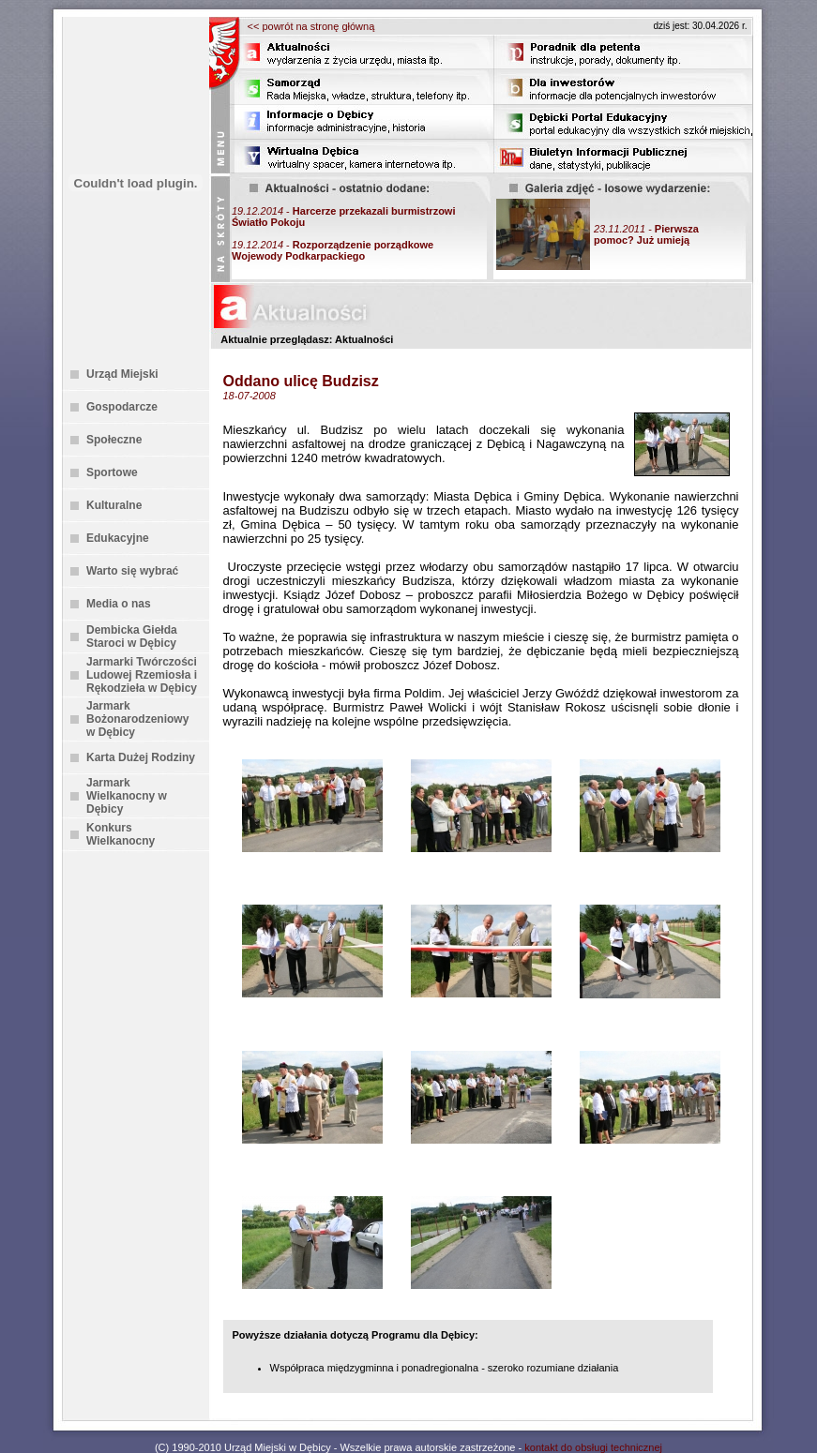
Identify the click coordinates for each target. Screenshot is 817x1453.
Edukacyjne (117, 538)
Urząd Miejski (122, 374)
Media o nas (118, 603)
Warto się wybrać (132, 570)
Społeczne (114, 439)
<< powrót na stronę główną (311, 26)
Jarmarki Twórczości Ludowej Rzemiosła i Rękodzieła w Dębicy (141, 675)
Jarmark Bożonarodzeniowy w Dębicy (137, 719)
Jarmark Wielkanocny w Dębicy (126, 796)
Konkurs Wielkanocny (120, 834)
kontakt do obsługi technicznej (593, 1447)
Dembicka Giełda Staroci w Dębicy (131, 636)
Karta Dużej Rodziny (140, 757)
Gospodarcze (122, 406)
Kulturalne (114, 505)
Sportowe (112, 472)
